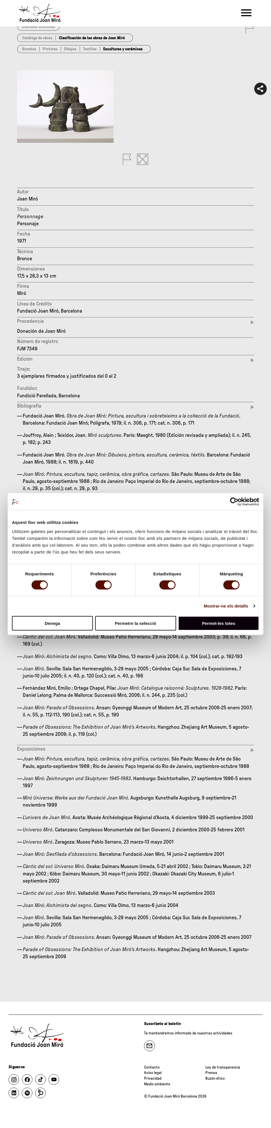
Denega (52, 623)
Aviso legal (153, 1073)
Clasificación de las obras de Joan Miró (92, 38)
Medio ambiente (157, 1084)
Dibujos (70, 49)
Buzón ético (215, 1079)
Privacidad (152, 1079)
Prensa (211, 1073)
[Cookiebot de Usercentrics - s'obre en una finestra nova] (234, 501)
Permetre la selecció (135, 623)
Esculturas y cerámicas (123, 49)
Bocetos (29, 49)
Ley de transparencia (222, 1067)
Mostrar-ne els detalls (226, 606)
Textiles (90, 49)
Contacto (152, 1067)
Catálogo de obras (37, 38)
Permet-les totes (218, 623)
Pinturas (50, 49)
